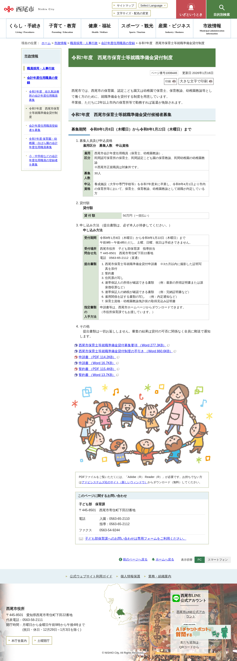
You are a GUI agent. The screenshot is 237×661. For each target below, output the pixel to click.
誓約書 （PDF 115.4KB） (99, 369)
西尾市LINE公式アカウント (191, 614)
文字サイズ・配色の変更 (132, 13)
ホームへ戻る (165, 559)
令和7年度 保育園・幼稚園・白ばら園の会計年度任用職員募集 (43, 143)
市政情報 (60, 43)
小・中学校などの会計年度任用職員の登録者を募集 (43, 160)
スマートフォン (218, 559)
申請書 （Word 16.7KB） (99, 363)
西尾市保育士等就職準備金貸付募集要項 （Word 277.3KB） (124, 345)
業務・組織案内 (159, 576)
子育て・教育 (62, 29)
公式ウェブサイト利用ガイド (91, 576)
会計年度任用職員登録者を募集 (43, 128)
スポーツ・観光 (137, 29)
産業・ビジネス (174, 29)
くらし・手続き (24, 29)
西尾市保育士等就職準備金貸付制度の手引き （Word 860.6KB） (127, 351)
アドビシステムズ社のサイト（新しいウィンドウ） (115, 482)
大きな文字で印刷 (194, 81)
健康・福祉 (99, 29)
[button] (191, 9)
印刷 (168, 81)
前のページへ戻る (135, 559)
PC (200, 559)
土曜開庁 (43, 640)
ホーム (46, 43)
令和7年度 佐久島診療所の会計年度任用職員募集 (44, 96)
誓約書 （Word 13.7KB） (99, 375)
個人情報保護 (130, 576)
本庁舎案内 (19, 640)
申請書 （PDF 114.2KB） (99, 357)
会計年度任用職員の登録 (118, 43)
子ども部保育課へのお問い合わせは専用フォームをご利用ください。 (135, 538)
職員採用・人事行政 (84, 43)
